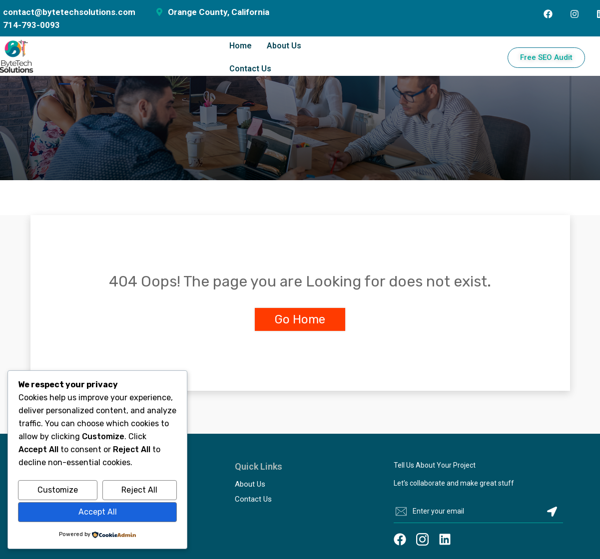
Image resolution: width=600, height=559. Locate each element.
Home (240, 45)
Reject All (139, 490)
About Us (284, 45)
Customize (57, 490)
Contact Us (250, 68)
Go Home (300, 319)
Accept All (97, 512)
